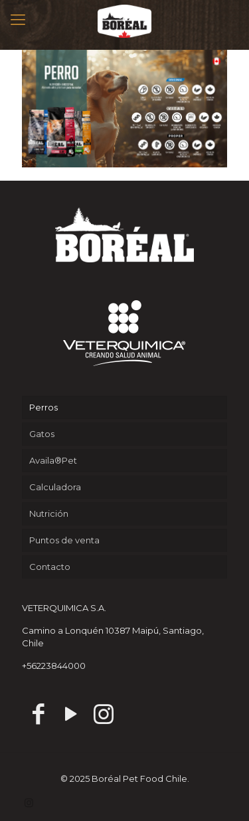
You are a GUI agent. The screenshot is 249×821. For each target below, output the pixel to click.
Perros (43, 407)
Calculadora (55, 487)
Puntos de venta (64, 540)
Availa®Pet (53, 460)
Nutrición (48, 513)
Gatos (41, 433)
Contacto (49, 566)
